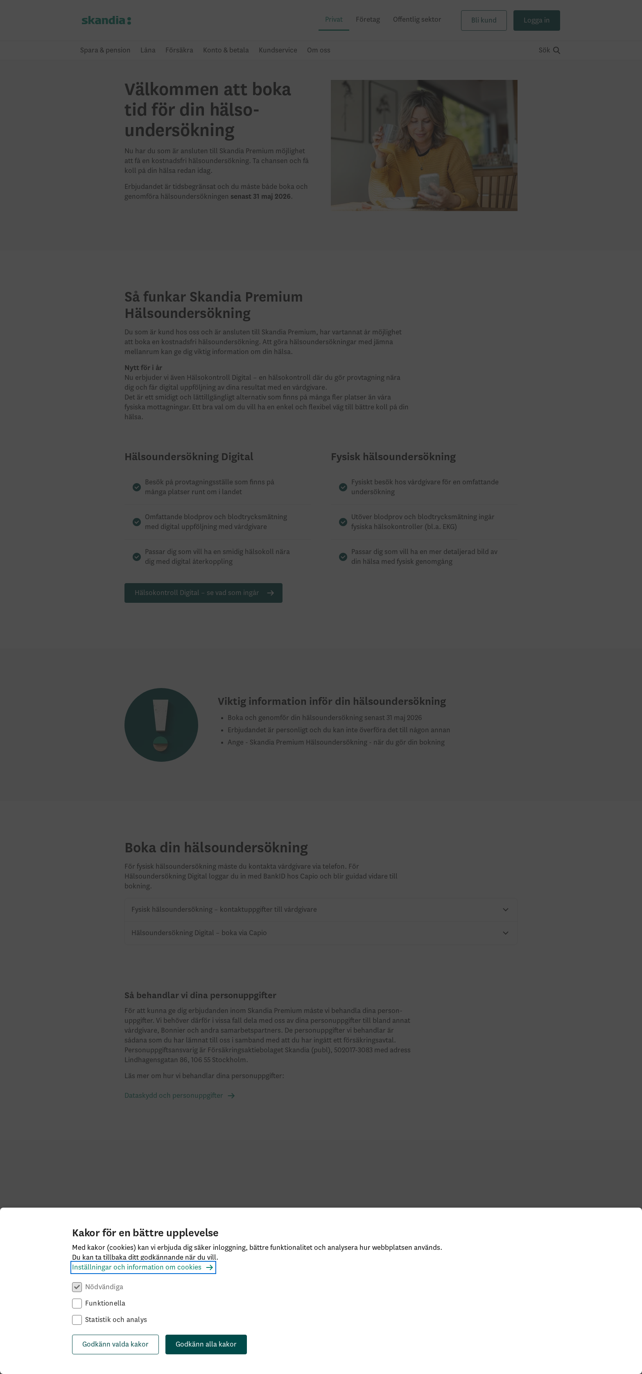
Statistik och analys (116, 1320)
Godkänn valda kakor (115, 1344)
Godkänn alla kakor (206, 1344)
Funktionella (105, 1303)
